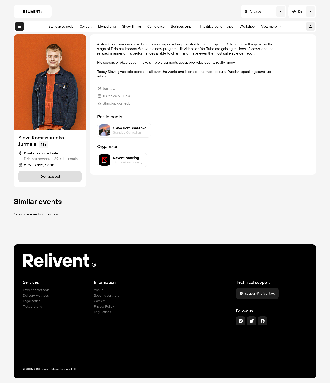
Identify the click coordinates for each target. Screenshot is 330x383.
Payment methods (36, 290)
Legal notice (32, 301)
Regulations (102, 312)
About (98, 290)
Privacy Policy (104, 306)
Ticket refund (32, 306)
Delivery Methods (36, 295)
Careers (99, 301)
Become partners (106, 295)
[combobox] (243, 11)
